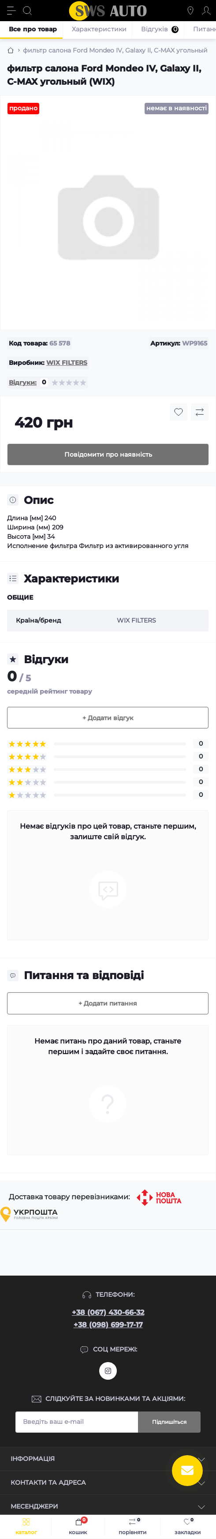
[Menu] (11, 10)
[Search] (27, 10)
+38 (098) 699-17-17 (108, 1325)
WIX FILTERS (66, 362)
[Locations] (190, 10)
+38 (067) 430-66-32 (108, 1312)
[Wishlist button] (178, 412)
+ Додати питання (107, 1003)
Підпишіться (169, 1422)
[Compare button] (200, 412)
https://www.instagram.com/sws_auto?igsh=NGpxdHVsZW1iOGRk (108, 1370)
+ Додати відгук (107, 718)
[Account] (206, 10)
